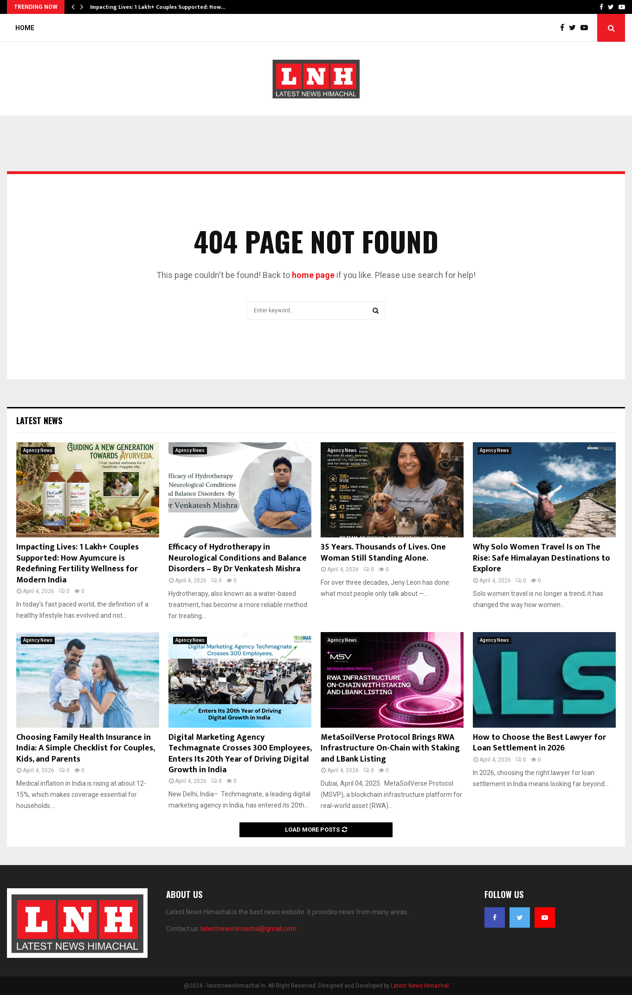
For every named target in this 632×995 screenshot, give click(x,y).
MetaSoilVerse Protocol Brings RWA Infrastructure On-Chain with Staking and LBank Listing (390, 748)
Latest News (39, 420)
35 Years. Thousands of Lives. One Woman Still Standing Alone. (383, 552)
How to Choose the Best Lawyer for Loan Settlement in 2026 (539, 742)
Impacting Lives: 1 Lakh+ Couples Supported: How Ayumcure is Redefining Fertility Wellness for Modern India (77, 563)
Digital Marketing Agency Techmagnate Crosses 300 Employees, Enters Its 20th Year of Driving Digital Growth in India (239, 753)
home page (313, 275)
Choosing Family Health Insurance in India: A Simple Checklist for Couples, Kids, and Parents (85, 748)
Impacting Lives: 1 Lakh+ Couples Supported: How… (158, 7)
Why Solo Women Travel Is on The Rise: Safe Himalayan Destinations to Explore (541, 558)
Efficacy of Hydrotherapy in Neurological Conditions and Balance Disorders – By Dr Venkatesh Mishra (237, 558)
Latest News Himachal (420, 985)
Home (24, 28)
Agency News (37, 450)
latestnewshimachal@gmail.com (248, 928)
